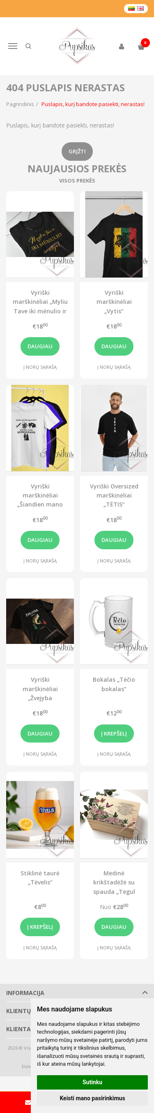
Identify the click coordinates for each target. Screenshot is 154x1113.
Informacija (25, 993)
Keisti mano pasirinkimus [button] (92, 1098)
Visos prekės (77, 180)
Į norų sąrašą (40, 367)
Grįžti (77, 151)
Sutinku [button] (92, 1082)
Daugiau (40, 346)
